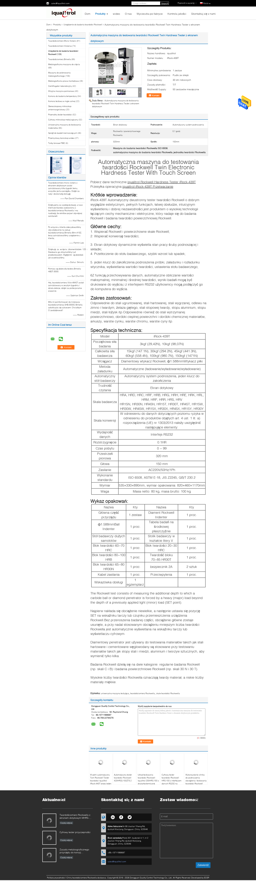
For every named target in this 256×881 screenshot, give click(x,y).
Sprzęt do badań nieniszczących (62, 133)
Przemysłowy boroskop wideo (61, 138)
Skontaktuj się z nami (203, 13)
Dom (87, 13)
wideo (116, 13)
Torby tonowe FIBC (56, 143)
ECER (206, 877)
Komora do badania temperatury (62, 96)
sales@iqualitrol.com (60, 3)
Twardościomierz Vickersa (60, 46)
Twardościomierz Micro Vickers (62, 41)
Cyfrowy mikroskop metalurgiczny (63, 119)
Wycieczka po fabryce (150, 13)
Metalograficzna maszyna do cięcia (64, 64)
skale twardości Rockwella (168, 693)
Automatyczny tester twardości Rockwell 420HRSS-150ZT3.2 (123, 778)
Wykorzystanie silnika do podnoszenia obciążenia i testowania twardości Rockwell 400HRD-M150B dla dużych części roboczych (196, 784)
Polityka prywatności (56, 877)
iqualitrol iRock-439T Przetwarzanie (147, 186)
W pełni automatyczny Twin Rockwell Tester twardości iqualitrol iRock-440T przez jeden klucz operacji (100, 781)
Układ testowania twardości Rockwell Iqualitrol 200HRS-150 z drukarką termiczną (148, 779)
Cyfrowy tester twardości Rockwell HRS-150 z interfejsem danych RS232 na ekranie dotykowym (171, 781)
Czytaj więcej (66, 823)
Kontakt (155, 95)
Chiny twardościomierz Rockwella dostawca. (87, 877)
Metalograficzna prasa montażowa (63, 81)
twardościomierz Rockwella (142, 693)
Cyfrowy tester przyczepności (75, 832)
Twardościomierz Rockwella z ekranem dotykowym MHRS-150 (75, 816)
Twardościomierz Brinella (59, 59)
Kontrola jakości (177, 13)
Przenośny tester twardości (60, 114)
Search (164, 3)
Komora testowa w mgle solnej (61, 101)
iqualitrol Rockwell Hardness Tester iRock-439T (162, 182)
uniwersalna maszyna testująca (115, 693)
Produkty (100, 13)
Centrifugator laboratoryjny (60, 86)
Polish (206, 3)
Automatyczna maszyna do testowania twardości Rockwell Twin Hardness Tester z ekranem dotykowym (115, 103)
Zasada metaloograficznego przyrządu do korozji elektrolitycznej (74, 851)
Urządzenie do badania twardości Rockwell (83, 24)
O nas (128, 13)
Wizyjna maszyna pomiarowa (61, 91)
